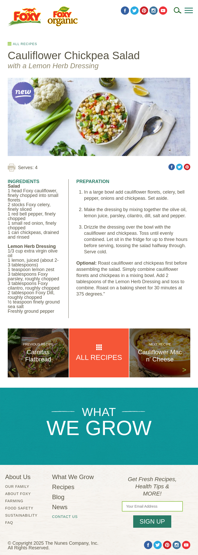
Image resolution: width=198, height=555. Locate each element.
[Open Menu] (189, 10)
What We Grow (73, 476)
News (60, 507)
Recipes (63, 486)
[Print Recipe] (11, 167)
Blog (58, 496)
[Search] (177, 10)
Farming (14, 501)
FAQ (9, 523)
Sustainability (21, 515)
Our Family (17, 486)
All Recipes (25, 44)
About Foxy (18, 494)
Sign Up (152, 521)
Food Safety (19, 508)
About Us (18, 476)
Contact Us (65, 517)
